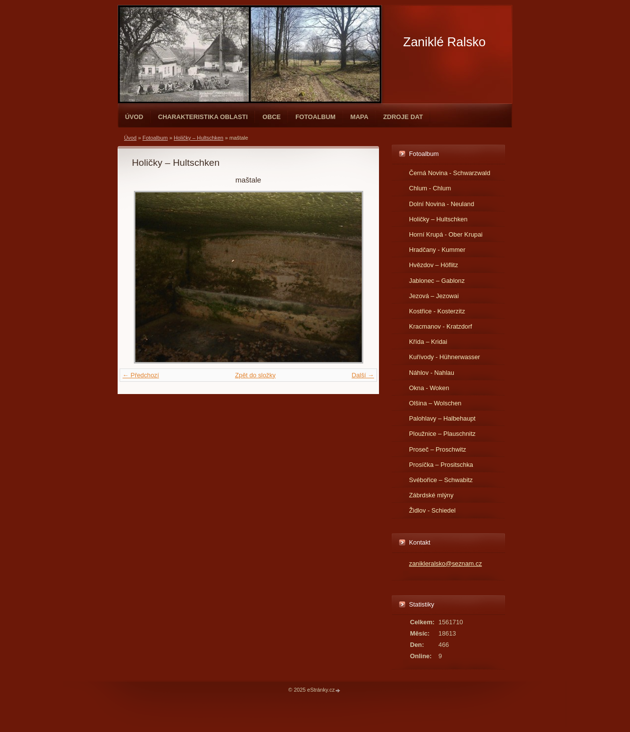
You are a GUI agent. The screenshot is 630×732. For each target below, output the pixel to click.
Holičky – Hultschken (198, 138)
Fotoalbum (315, 117)
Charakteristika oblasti (203, 117)
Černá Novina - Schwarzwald (449, 173)
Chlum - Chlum (430, 188)
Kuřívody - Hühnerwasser (444, 357)
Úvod (134, 117)
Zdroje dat (403, 117)
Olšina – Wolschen (435, 403)
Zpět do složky (255, 375)
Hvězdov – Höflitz (433, 265)
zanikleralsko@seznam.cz (445, 563)
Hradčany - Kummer (437, 249)
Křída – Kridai (428, 341)
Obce (271, 117)
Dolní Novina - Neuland (441, 204)
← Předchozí (141, 375)
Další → (362, 375)
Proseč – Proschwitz (437, 449)
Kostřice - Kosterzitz (437, 311)
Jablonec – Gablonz (437, 280)
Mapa (359, 117)
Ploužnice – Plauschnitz (442, 433)
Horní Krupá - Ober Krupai (445, 234)
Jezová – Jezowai (434, 296)
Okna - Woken (429, 388)
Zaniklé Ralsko (444, 42)
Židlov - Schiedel (432, 510)
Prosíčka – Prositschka (441, 464)
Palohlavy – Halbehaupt (442, 418)
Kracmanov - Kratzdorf (440, 326)
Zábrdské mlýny (431, 495)
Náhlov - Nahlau (431, 372)
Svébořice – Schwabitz (440, 480)
